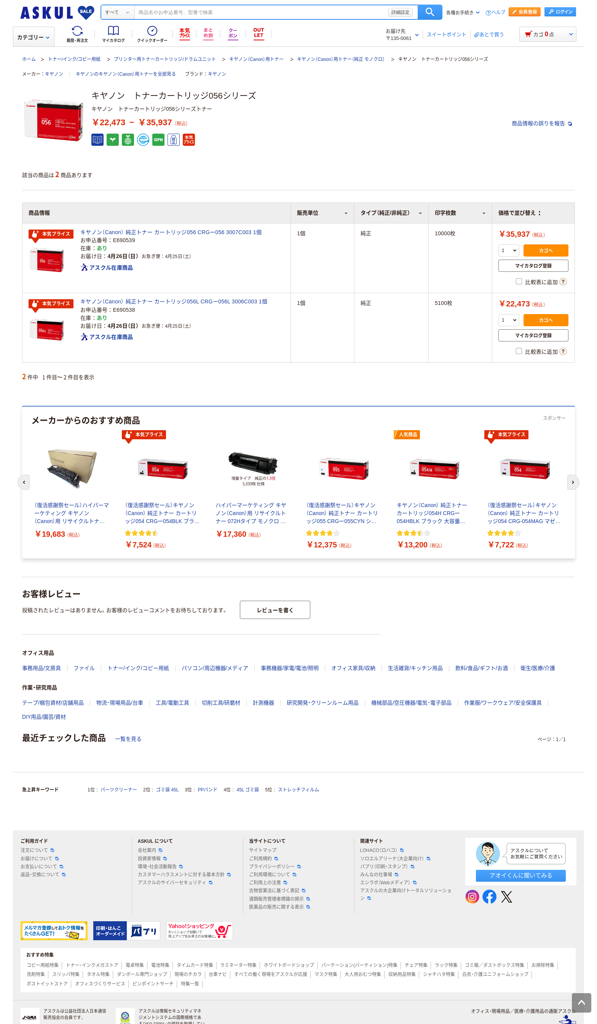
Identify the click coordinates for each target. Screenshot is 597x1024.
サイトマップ (262, 850)
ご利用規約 (263, 858)
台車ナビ (218, 974)
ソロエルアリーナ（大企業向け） (395, 858)
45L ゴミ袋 (248, 790)
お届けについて (40, 858)
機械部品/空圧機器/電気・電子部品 (411, 703)
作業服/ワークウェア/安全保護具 (503, 703)
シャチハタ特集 (439, 974)
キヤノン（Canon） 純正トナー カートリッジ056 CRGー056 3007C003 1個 (171, 232)
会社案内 (150, 850)
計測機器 (263, 703)
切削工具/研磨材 (221, 703)
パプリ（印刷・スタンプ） (387, 866)
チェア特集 (416, 965)
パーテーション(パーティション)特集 (359, 965)
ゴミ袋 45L (167, 790)
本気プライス (51, 234)
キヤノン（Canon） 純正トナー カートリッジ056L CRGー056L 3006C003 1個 (173, 301)
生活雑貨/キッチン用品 (415, 668)
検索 (430, 12)
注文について (37, 850)
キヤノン (54, 74)
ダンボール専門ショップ (142, 974)
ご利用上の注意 (268, 882)
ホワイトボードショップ (289, 965)
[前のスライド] (24, 482)
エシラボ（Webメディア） (388, 882)
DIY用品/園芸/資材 (44, 717)
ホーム (29, 59)
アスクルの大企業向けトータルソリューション (406, 894)
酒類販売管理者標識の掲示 (279, 899)
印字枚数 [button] (460, 213)
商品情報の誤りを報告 (542, 123)
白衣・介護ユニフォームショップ (495, 974)
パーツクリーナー (119, 790)
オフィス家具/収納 (353, 668)
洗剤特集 (36, 974)
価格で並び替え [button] (519, 213)
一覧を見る (128, 739)
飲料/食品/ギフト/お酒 (481, 668)
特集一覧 (190, 984)
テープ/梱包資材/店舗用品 (53, 703)
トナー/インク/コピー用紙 (74, 59)
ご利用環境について (272, 874)
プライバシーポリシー (275, 866)
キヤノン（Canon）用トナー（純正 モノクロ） (341, 59)
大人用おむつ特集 (363, 974)
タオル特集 (98, 974)
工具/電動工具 (172, 703)
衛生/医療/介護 (537, 668)
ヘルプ (498, 12)
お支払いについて (42, 866)
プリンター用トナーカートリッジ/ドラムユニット (164, 59)
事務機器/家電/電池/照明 (290, 668)
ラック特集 (446, 965)
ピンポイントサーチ (153, 984)
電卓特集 (135, 965)
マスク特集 (325, 974)
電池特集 (160, 965)
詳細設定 (400, 12)
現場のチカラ (188, 974)
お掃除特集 (543, 965)
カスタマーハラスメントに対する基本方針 (184, 874)
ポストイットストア (47, 984)
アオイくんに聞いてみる (521, 875)
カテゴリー (33, 37)
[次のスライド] (573, 482)
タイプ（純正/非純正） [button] (391, 213)
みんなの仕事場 (379, 874)
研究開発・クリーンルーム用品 (323, 703)
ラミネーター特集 (238, 965)
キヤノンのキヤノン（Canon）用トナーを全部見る (126, 74)
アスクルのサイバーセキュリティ (175, 882)
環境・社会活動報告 (160, 866)
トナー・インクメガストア (92, 965)
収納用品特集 (402, 974)
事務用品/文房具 (41, 668)
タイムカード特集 (195, 965)
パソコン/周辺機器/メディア (215, 668)
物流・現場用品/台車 (119, 703)
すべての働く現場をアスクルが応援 (270, 974)
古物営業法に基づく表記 (277, 890)
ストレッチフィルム (298, 790)
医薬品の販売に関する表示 (279, 907)
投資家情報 (152, 858)
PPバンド (207, 790)
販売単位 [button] (322, 213)
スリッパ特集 (66, 974)
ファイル (84, 668)
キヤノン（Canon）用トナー (256, 59)
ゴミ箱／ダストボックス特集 (494, 965)
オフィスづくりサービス (100, 984)
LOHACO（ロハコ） (382, 850)
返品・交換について (43, 874)
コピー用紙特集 (43, 965)
